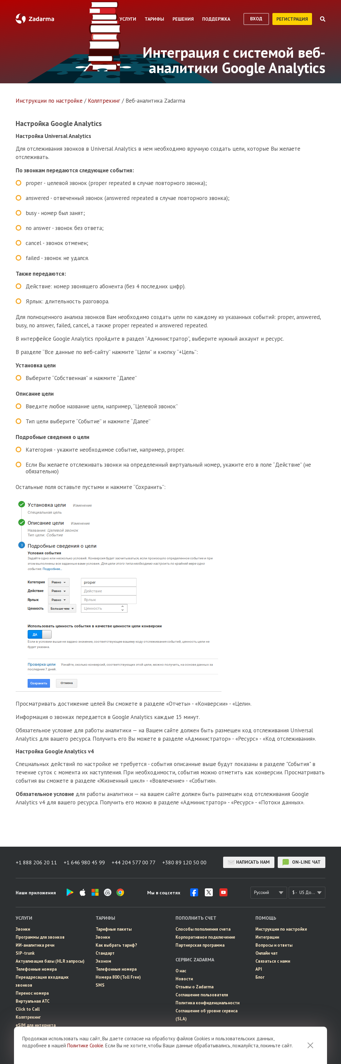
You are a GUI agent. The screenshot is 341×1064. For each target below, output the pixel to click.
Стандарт (105, 953)
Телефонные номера (36, 969)
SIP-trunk (25, 953)
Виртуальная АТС (33, 1001)
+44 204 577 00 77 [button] (134, 862)
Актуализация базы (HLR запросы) (50, 961)
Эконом (103, 961)
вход (256, 19)
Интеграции (267, 937)
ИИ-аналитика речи (35, 945)
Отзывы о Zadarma (194, 987)
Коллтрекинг (104, 100)
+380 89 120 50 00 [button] (184, 862)
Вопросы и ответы (273, 945)
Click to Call (28, 1009)
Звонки (23, 929)
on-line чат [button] (301, 862)
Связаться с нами (272, 961)
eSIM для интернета (36, 1025)
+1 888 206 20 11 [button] (36, 862)
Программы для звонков (40, 937)
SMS (100, 985)
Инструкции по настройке (49, 100)
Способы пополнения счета (202, 929)
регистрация (292, 19)
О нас (180, 971)
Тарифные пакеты (114, 929)
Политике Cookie (85, 1045)
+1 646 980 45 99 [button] (84, 862)
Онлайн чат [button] (266, 953)
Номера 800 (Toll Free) (118, 977)
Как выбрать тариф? (116, 945)
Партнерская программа (199, 945)
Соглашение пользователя (201, 995)
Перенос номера (32, 993)
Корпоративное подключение (205, 937)
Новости (184, 979)
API (258, 969)
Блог (259, 977)
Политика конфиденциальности (207, 1003)
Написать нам (249, 862)
